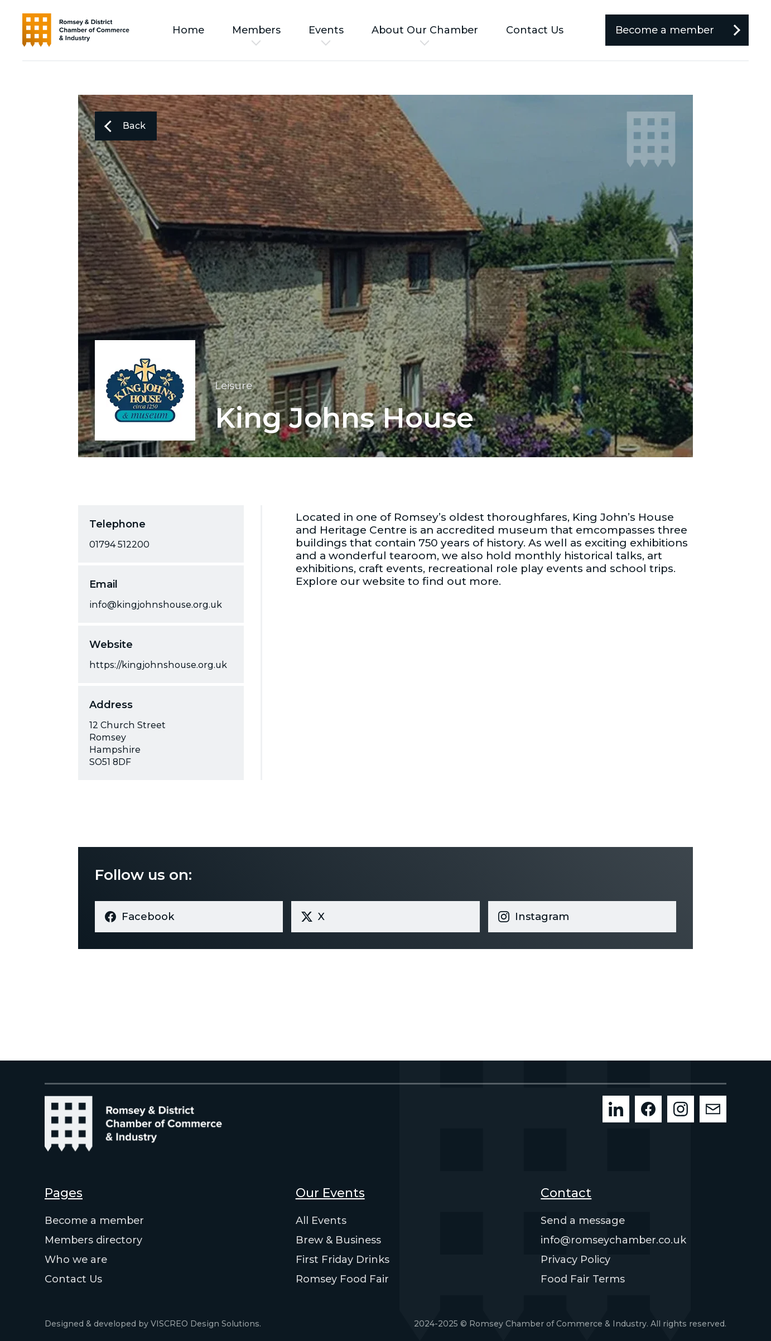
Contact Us (534, 30)
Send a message (583, 1220)
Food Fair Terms (583, 1279)
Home (188, 30)
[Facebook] (189, 916)
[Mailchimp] (713, 1109)
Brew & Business (338, 1240)
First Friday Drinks (342, 1259)
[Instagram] (582, 916)
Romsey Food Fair (342, 1279)
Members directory (93, 1240)
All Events (321, 1220)
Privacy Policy (575, 1259)
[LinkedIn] (616, 1109)
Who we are (76, 1259)
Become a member (94, 1220)
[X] (385, 916)
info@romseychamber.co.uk (613, 1240)
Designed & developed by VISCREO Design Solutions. (153, 1324)
